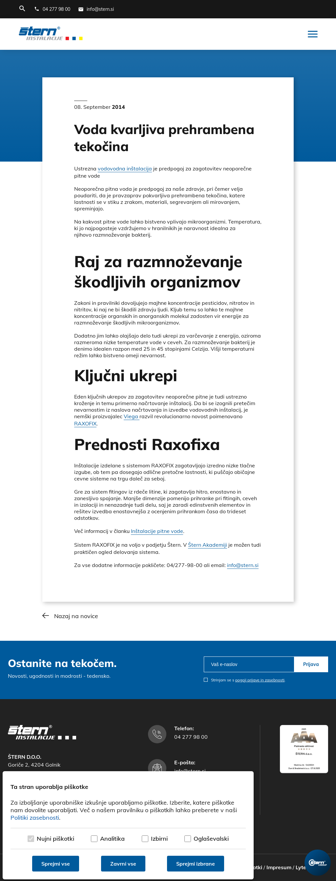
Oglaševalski (211, 838)
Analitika (112, 838)
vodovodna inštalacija (125, 168)
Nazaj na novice (76, 616)
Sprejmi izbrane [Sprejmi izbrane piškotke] (195, 863)
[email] (249, 664)
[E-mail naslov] (96, 9)
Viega (131, 416)
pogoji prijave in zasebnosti (259, 679)
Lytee (302, 867)
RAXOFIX (85, 423)
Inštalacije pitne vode (157, 531)
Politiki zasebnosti (34, 817)
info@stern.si (243, 565)
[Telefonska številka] (52, 9)
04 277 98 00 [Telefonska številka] (191, 737)
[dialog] (128, 825)
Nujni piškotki (55, 838)
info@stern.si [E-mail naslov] (190, 771)
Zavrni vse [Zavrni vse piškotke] (123, 863)
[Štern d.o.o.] (50, 34)
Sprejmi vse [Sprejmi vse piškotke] (55, 863)
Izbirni (159, 838)
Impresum (278, 867)
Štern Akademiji (207, 544)
